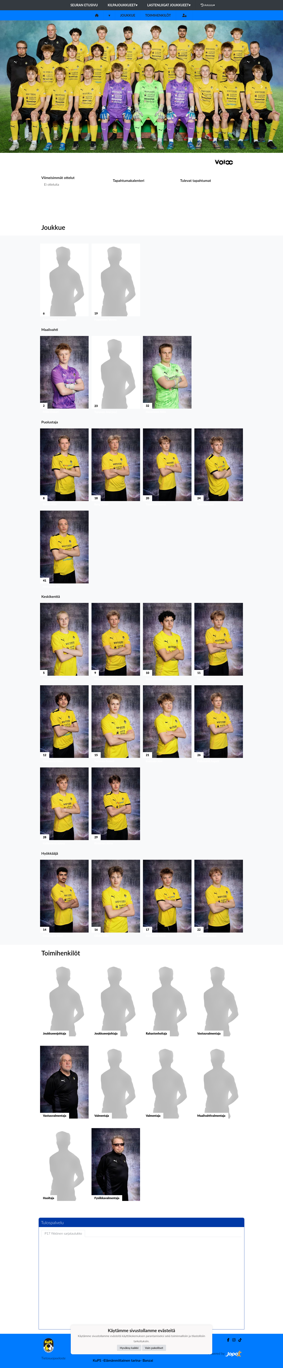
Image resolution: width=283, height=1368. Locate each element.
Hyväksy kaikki (129, 1347)
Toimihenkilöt (158, 15)
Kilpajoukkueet (122, 5)
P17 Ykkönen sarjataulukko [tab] (63, 1233)
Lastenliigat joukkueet (168, 5)
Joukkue (127, 15)
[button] (21, 86)
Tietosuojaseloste (53, 1358)
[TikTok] (239, 1340)
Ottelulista (50, 198)
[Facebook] (226, 1340)
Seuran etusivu (84, 5)
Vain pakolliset (154, 1347)
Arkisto (208, 5)
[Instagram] (232, 1340)
